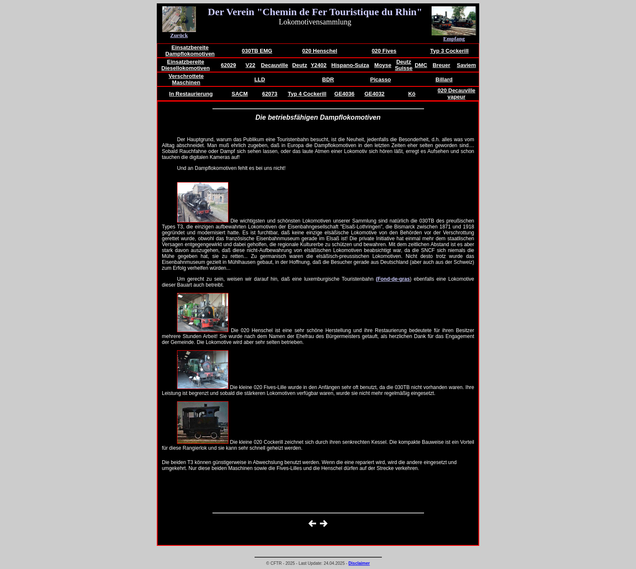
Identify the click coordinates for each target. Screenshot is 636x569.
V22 (250, 65)
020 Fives (384, 51)
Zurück (179, 35)
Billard (443, 79)
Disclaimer (359, 563)
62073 (269, 94)
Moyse (382, 65)
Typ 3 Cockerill (449, 51)
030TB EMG (257, 51)
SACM (240, 94)
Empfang (454, 38)
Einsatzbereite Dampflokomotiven (190, 50)
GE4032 (375, 94)
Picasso (380, 79)
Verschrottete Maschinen (186, 79)
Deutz (299, 65)
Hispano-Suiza (350, 65)
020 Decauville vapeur (456, 93)
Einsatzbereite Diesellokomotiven (185, 65)
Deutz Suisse (404, 65)
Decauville (274, 65)
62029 (228, 65)
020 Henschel (319, 51)
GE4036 (344, 94)
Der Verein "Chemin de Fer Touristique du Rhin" (315, 11)
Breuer (441, 65)
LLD (260, 79)
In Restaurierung (190, 94)
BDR (328, 79)
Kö (411, 94)
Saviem (466, 65)
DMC (421, 65)
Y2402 (319, 65)
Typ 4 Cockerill (307, 94)
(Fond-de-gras (393, 279)
